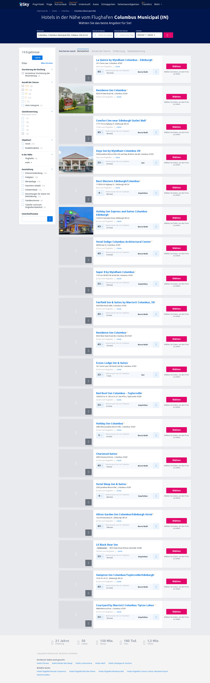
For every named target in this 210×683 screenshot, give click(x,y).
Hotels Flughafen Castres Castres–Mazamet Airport (147, 671)
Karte (37, 57)
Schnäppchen (108, 4)
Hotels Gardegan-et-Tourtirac (120, 663)
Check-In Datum (98, 31)
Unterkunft (84, 4)
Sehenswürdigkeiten (128, 4)
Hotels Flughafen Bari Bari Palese (82, 671)
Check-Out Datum (121, 31)
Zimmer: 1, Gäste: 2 (146, 35)
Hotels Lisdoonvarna (84, 663)
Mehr (157, 4)
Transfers (147, 4)
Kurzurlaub (60, 4)
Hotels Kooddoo (43, 675)
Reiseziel (40, 31)
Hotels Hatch (100, 663)
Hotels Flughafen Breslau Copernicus (51, 671)
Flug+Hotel (38, 4)
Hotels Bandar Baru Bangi (62, 663)
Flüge (49, 4)
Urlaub (72, 4)
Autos (96, 4)
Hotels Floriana (43, 663)
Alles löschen (47, 63)
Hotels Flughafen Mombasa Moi (111, 671)
